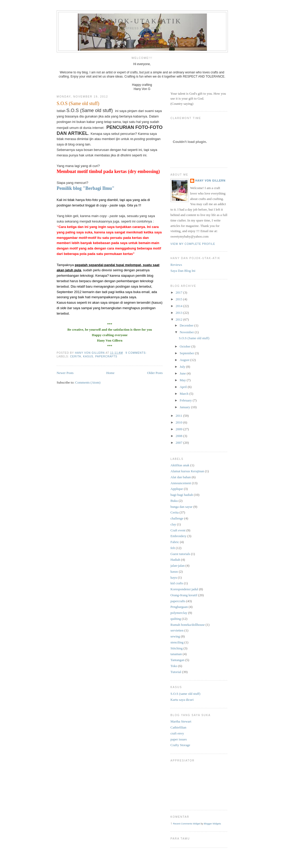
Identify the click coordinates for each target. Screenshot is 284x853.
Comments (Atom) (88, 382)
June (183, 373)
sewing (175, 636)
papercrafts (106, 356)
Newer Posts (65, 373)
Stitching (176, 648)
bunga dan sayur (181, 507)
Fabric (174, 542)
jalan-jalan (177, 565)
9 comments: (136, 352)
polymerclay (178, 613)
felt (172, 548)
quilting (175, 619)
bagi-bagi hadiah (181, 495)
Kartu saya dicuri (182, 700)
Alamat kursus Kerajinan (187, 471)
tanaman (176, 654)
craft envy (177, 733)
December (187, 325)
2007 (179, 443)
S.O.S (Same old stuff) (78, 103)
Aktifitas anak (179, 465)
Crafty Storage (180, 745)
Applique (176, 489)
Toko (173, 666)
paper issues (178, 739)
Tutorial (175, 672)
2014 (179, 306)
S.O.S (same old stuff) (185, 694)
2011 (179, 416)
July (183, 367)
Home (110, 373)
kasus (88, 356)
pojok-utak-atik (142, 21)
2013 (179, 313)
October (185, 346)
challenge (176, 518)
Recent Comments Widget (186, 823)
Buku (174, 501)
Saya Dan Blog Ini (182, 271)
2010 (179, 422)
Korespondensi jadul (184, 589)
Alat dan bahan (180, 477)
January (185, 407)
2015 (179, 299)
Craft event (177, 530)
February (186, 400)
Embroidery (178, 536)
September (187, 353)
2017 (179, 292)
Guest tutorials (180, 554)
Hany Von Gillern (210, 180)
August (185, 360)
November (187, 332)
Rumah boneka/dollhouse (187, 625)
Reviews (176, 265)
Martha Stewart (180, 721)
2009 (179, 429)
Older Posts (155, 373)
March (184, 394)
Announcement (180, 483)
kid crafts (176, 583)
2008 (179, 436)
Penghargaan (179, 607)
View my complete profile (192, 243)
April (184, 387)
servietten (177, 630)
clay (173, 524)
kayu (173, 577)
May (183, 380)
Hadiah (175, 559)
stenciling (177, 642)
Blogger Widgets (212, 823)
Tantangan (177, 660)
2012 (179, 319)
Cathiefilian (178, 727)
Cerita (75, 356)
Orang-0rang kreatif (183, 595)
